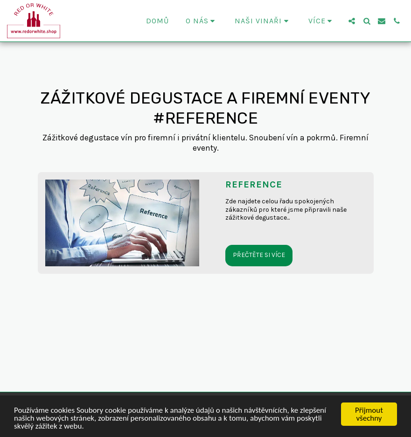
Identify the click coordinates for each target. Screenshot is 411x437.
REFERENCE (253, 184)
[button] (202, 21)
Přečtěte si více (259, 255)
